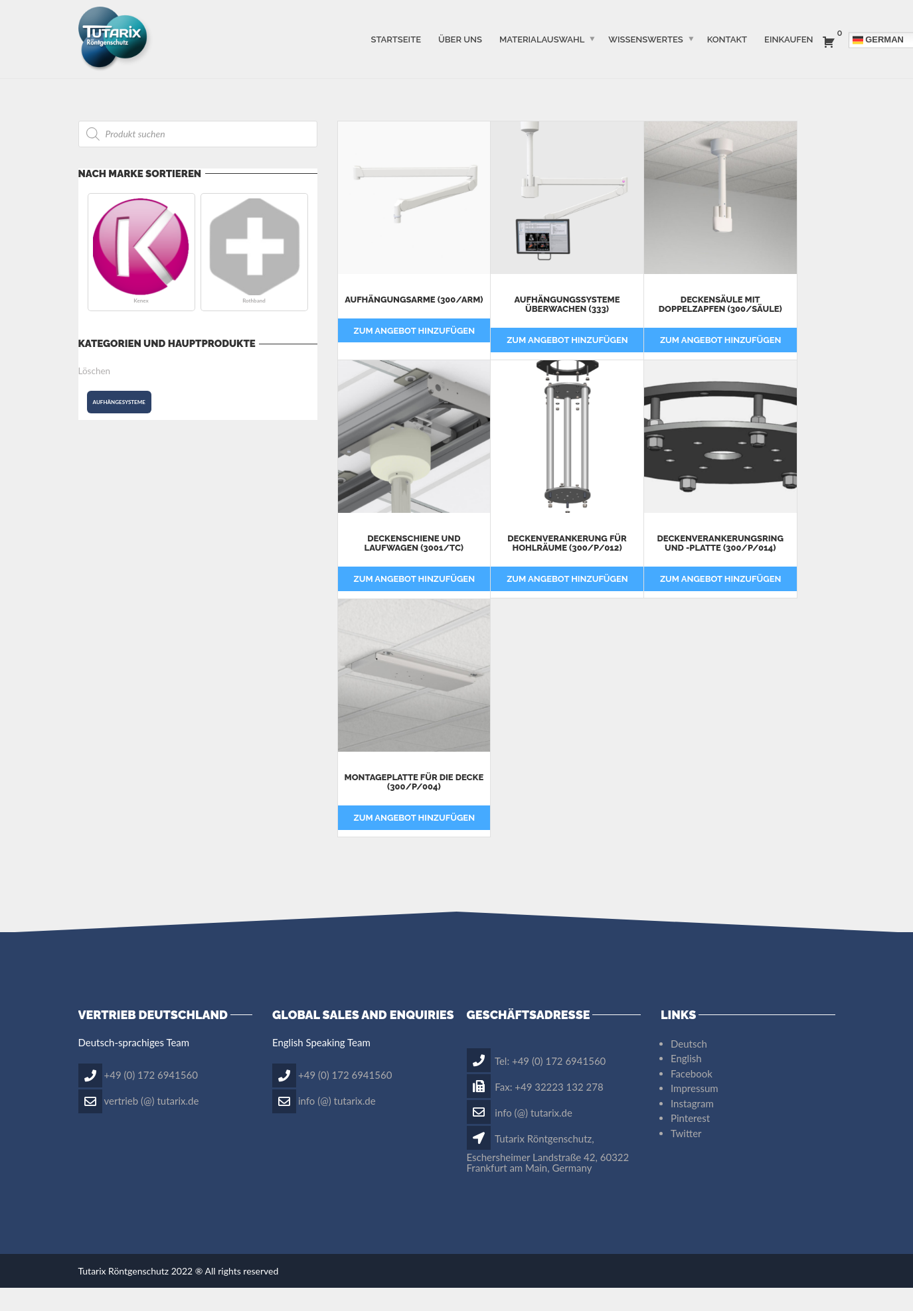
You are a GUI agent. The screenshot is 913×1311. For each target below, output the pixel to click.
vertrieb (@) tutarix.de (151, 1124)
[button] (141, 252)
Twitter (686, 1156)
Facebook (691, 1097)
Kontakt (727, 39)
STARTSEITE (396, 39)
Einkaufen (788, 39)
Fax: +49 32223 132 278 (535, 1110)
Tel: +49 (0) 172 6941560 (536, 1084)
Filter (373, 132)
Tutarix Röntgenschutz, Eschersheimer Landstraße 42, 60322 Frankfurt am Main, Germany (548, 1177)
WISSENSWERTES (645, 39)
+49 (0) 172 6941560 (151, 1098)
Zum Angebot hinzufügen (414, 354)
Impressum (694, 1112)
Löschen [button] (94, 371)
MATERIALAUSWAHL (541, 39)
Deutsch (689, 1067)
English (686, 1082)
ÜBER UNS (460, 39)
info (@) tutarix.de (337, 1124)
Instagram (692, 1127)
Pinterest (690, 1142)
